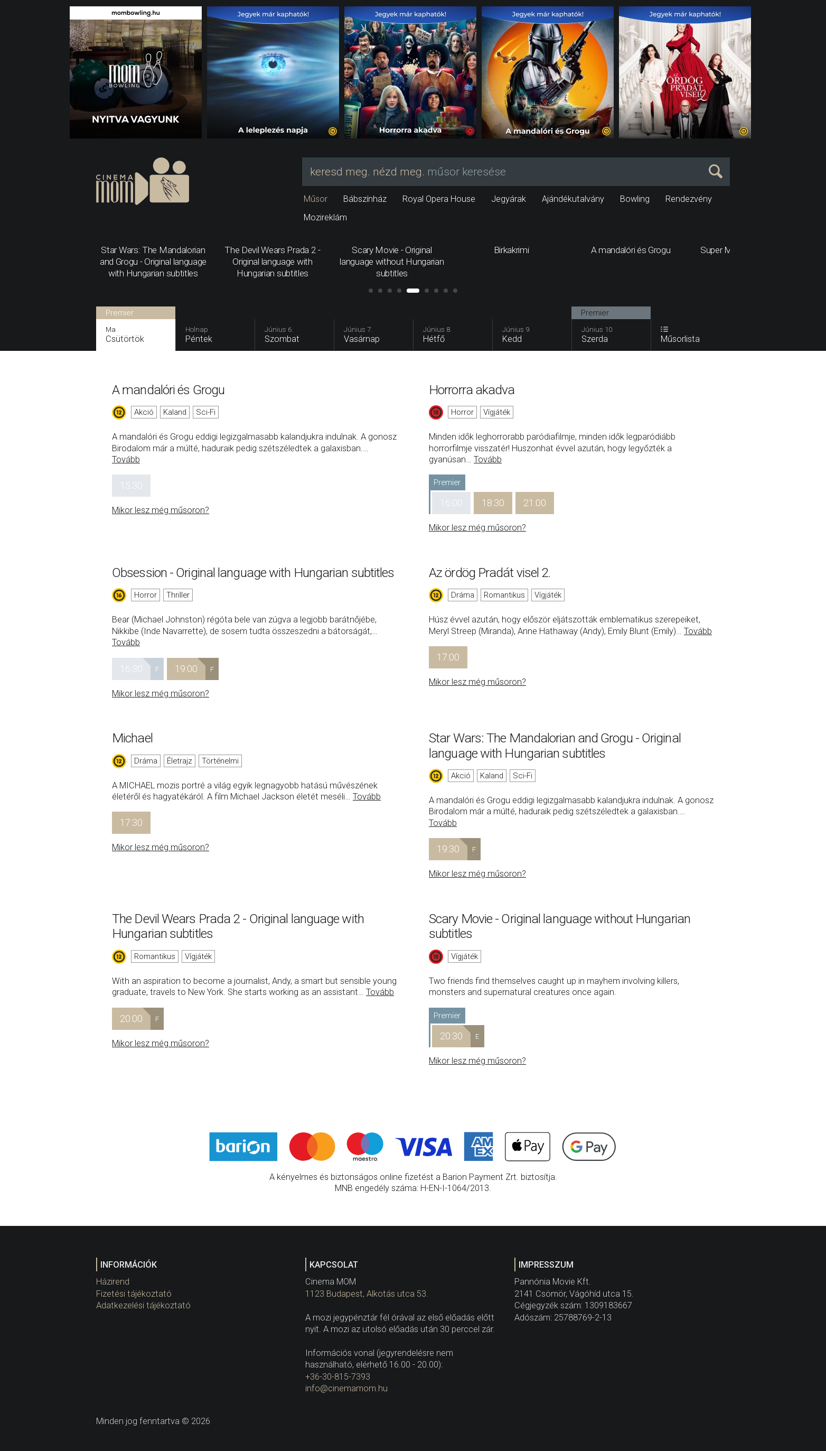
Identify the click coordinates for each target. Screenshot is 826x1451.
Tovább (126, 459)
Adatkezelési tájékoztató (143, 1305)
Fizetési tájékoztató (134, 1294)
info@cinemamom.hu (346, 1388)
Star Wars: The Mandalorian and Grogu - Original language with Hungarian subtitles (555, 745)
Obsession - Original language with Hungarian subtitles (253, 572)
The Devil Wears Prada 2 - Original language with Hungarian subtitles (238, 926)
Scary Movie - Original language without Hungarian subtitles (559, 926)
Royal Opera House (438, 199)
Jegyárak (508, 199)
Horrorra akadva (472, 389)
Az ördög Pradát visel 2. (489, 572)
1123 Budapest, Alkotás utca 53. (366, 1294)
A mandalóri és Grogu (168, 389)
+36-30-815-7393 (337, 1377)
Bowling (635, 199)
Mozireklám (325, 217)
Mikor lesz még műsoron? (160, 510)
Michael (132, 738)
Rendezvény (688, 199)
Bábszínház (365, 199)
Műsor (315, 199)
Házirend (112, 1282)
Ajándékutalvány (573, 199)
